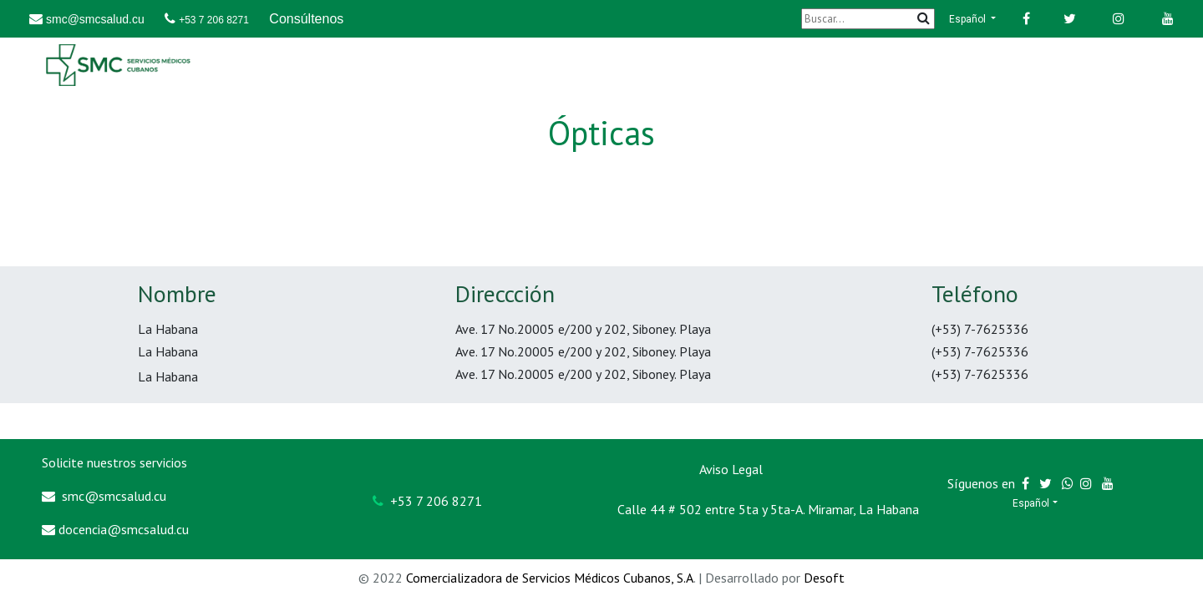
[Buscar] (868, 18)
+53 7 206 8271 (214, 20)
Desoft (824, 577)
